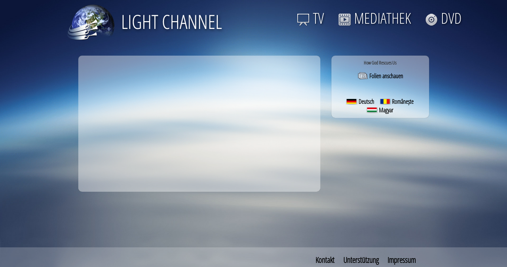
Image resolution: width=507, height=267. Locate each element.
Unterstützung (361, 260)
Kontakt (324, 260)
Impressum (401, 260)
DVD (443, 18)
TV (310, 18)
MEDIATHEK (374, 18)
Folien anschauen (380, 76)
